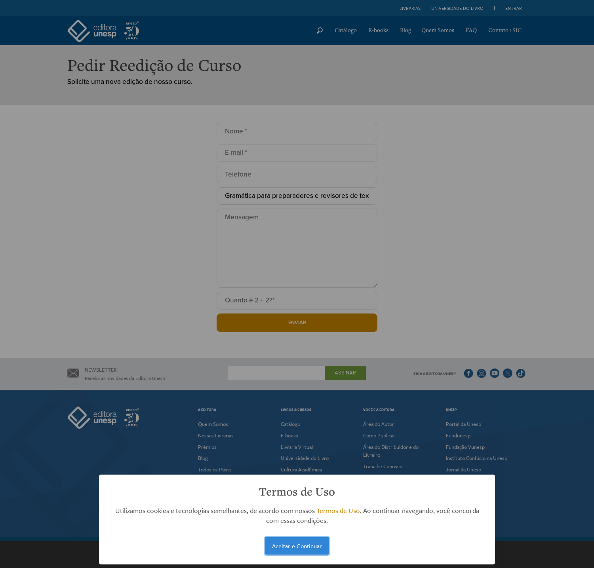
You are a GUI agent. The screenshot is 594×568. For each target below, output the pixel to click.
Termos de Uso (338, 510)
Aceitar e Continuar (297, 545)
